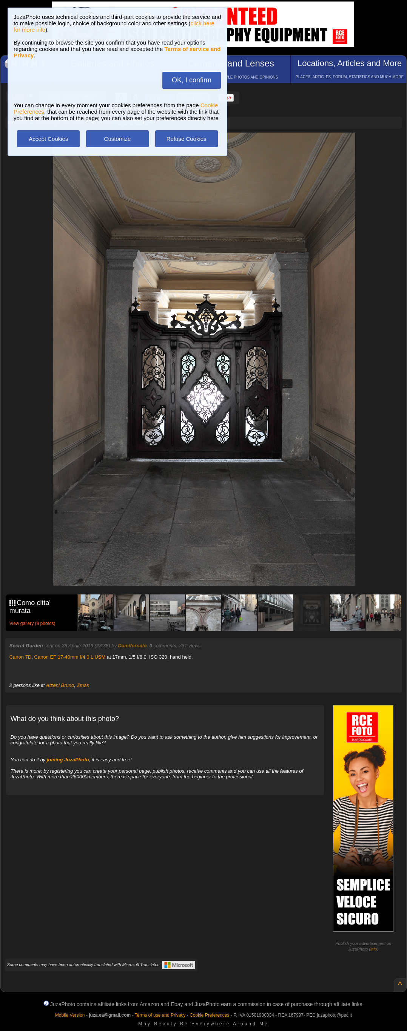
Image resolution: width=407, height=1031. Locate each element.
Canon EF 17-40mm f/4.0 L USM (70, 657)
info (373, 949)
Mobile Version (70, 1015)
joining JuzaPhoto (68, 759)
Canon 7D (20, 657)
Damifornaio (132, 645)
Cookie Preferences (209, 1015)
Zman (83, 685)
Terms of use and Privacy (160, 1015)
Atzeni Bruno (60, 685)
